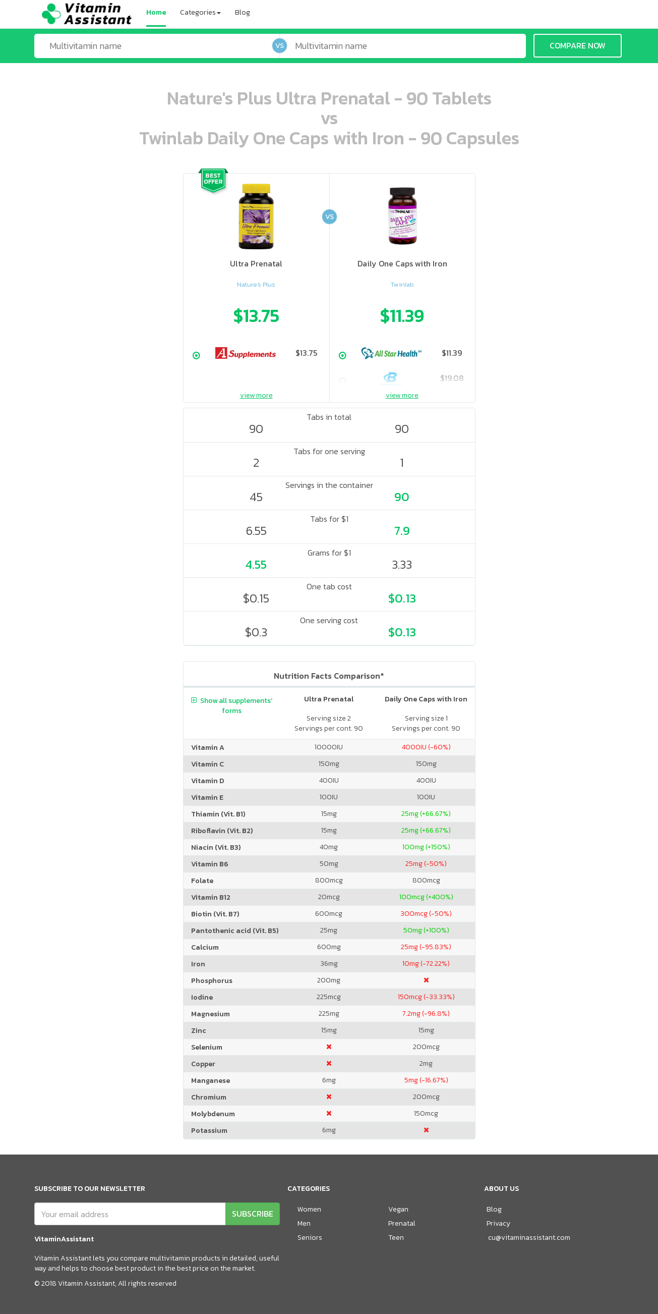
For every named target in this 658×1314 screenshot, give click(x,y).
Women (309, 1209)
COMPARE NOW (578, 45)
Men (304, 1223)
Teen (396, 1237)
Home (156, 12)
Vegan (398, 1209)
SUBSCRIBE (252, 1214)
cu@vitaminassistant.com (529, 1237)
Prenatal (401, 1223)
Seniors (309, 1237)
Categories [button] (200, 12)
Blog (242, 12)
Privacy (498, 1223)
